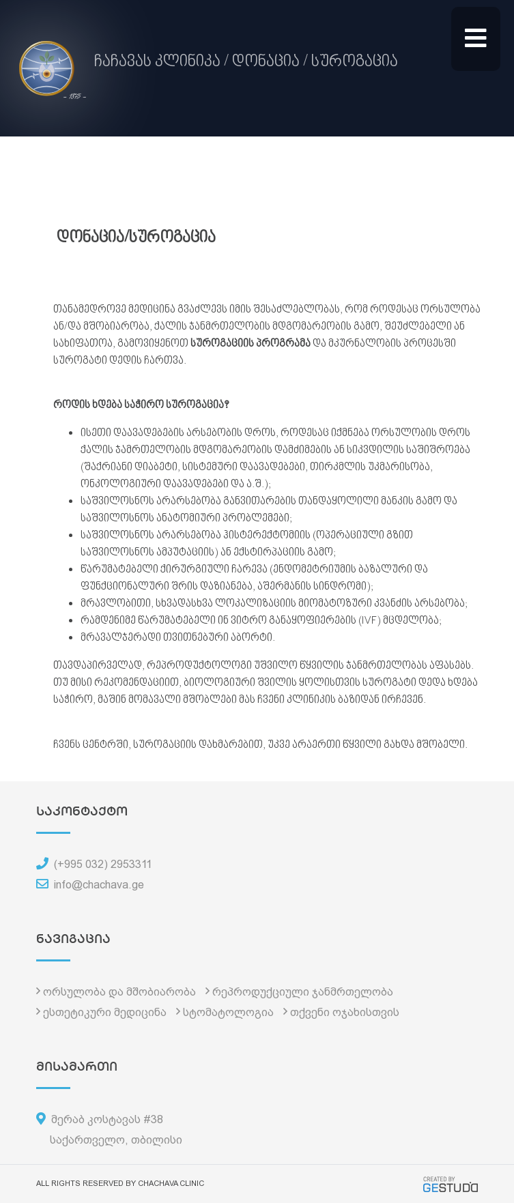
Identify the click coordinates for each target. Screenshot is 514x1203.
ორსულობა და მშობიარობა (119, 991)
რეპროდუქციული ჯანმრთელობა (302, 991)
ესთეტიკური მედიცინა (105, 1012)
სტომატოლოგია (228, 1012)
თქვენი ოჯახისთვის (344, 1012)
